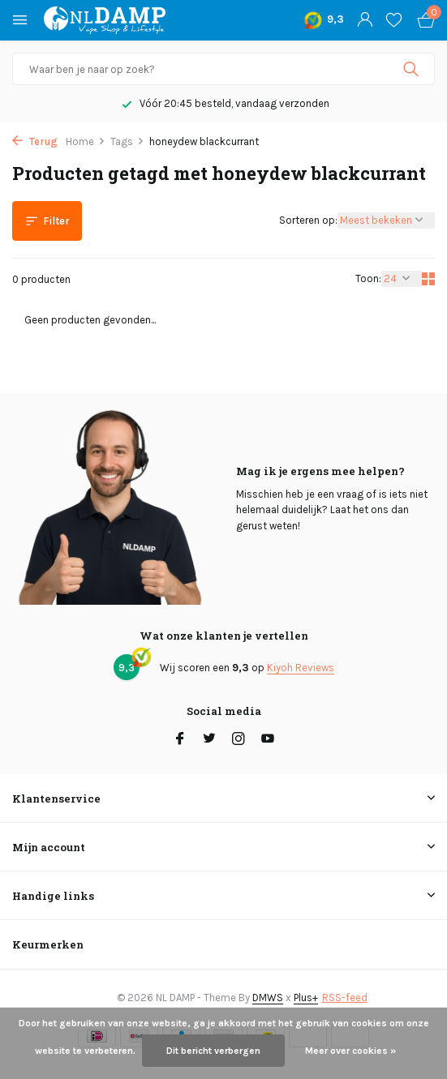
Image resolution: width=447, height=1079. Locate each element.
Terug (35, 141)
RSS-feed (344, 997)
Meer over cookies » (350, 1050)
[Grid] (428, 278)
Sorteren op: (308, 220)
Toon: (368, 278)
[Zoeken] (223, 69)
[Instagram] (238, 740)
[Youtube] (267, 740)
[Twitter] (209, 740)
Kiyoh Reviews (300, 668)
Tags (127, 141)
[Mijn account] (364, 20)
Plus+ (306, 997)
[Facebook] (180, 740)
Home (85, 141)
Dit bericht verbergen (213, 1050)
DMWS (267, 997)
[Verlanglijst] (393, 20)
